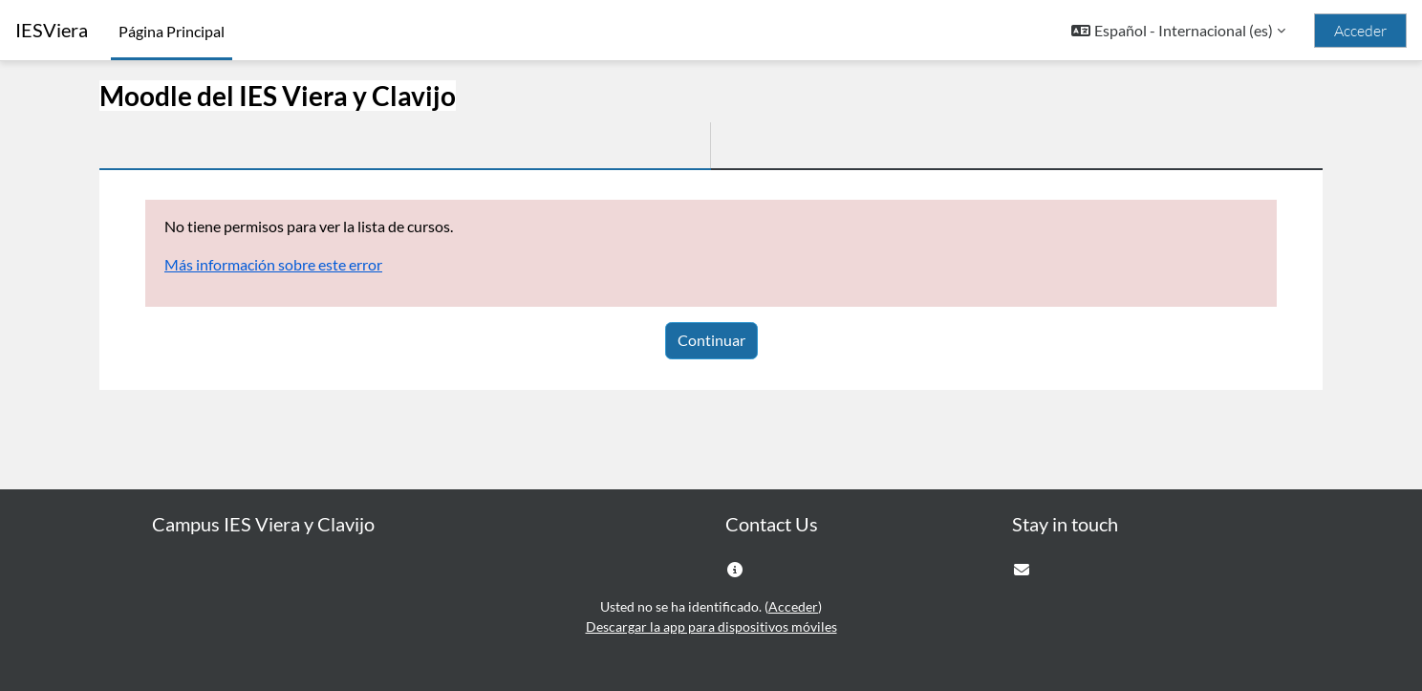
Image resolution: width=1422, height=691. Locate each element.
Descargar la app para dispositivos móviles (711, 626)
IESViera (51, 30)
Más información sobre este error (273, 264)
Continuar (711, 340)
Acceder (1360, 30)
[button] (1178, 30)
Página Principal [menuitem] (171, 31)
